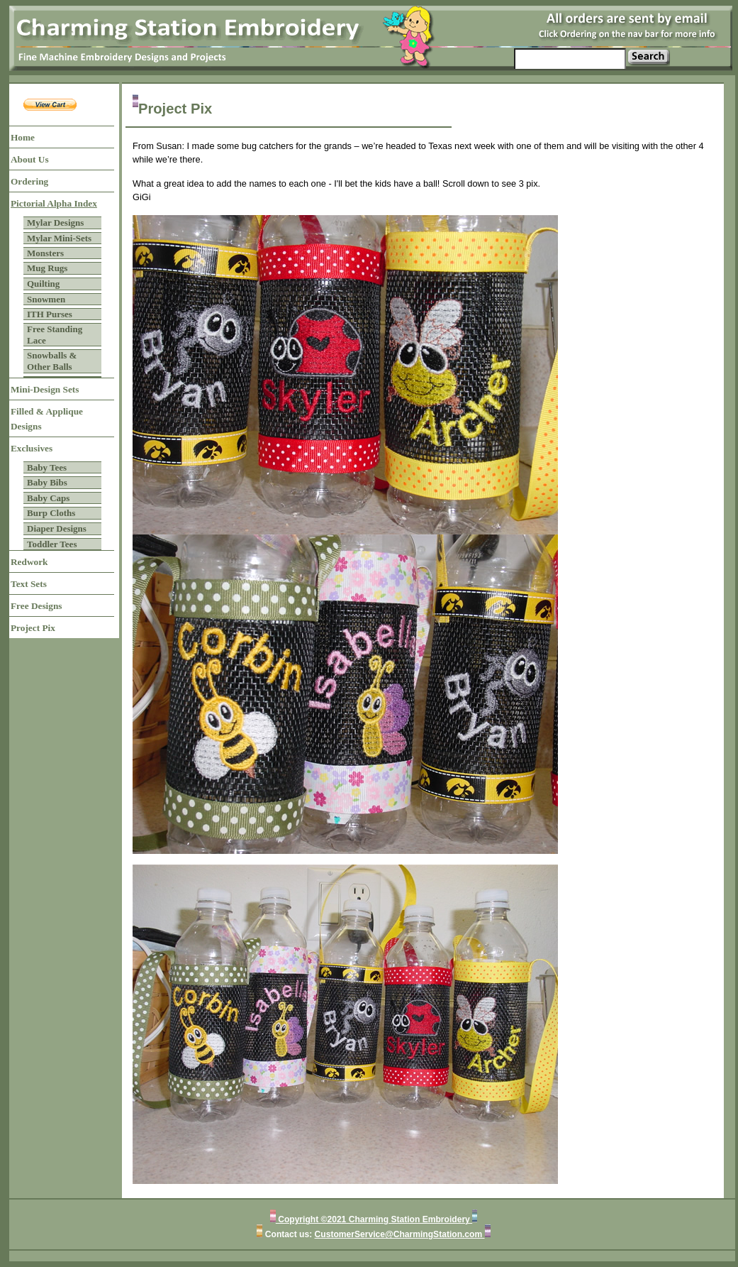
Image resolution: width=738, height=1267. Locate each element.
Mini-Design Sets (45, 389)
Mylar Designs (55, 222)
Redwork (29, 561)
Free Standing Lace (54, 335)
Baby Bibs (47, 482)
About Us (30, 159)
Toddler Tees (52, 544)
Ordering (29, 181)
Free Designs (36, 605)
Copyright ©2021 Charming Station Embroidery (374, 1219)
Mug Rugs (47, 268)
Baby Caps (48, 498)
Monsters (45, 253)
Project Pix (33, 627)
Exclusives (31, 448)
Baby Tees (47, 467)
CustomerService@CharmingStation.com (400, 1234)
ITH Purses (49, 314)
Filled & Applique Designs (47, 419)
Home (23, 137)
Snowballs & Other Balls (52, 361)
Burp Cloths (51, 513)
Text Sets (29, 583)
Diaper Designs (56, 528)
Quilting (43, 283)
